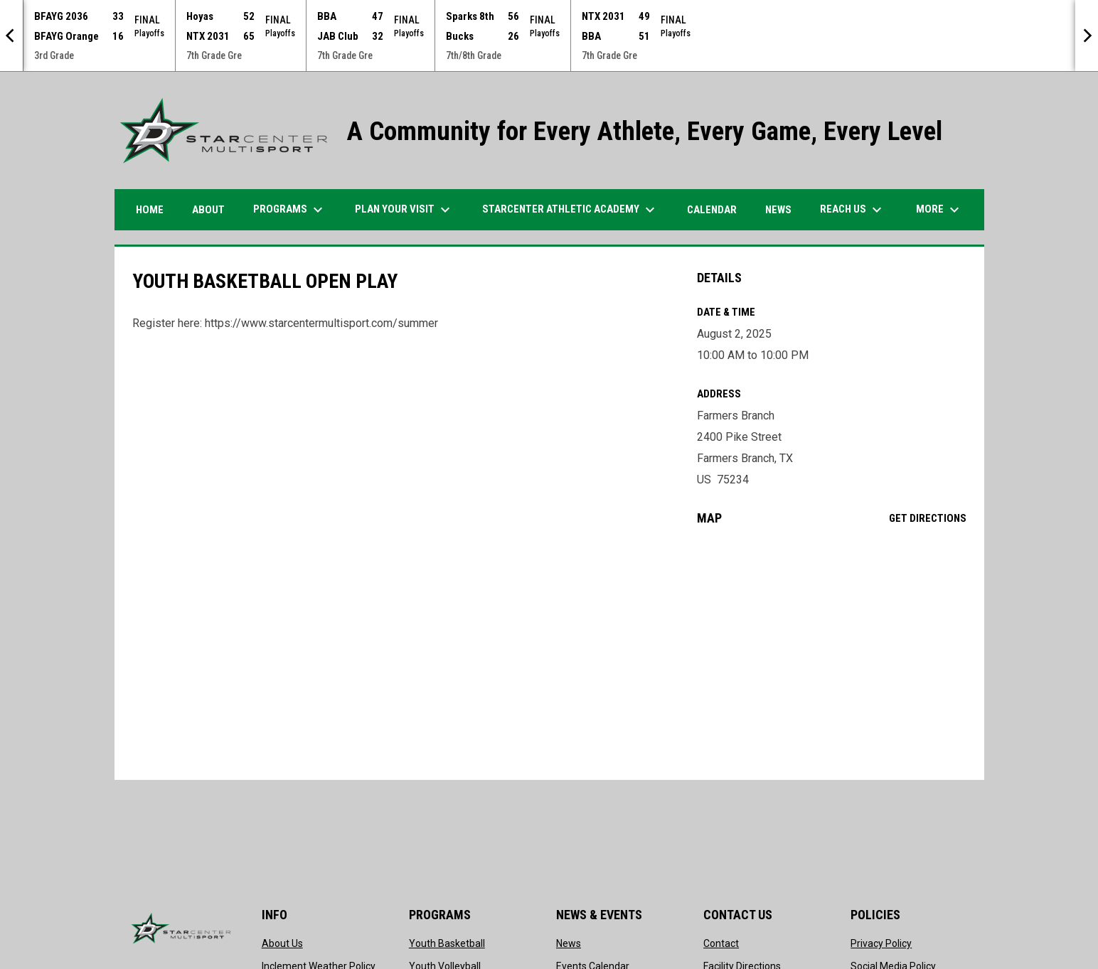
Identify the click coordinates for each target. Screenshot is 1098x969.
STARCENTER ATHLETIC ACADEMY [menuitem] (570, 209)
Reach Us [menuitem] (852, 209)
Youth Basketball (447, 943)
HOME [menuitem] (150, 209)
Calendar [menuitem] (712, 209)
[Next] (1086, 35)
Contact (721, 943)
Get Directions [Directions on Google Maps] (927, 518)
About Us (282, 943)
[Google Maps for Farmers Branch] (831, 652)
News (568, 943)
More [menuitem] (939, 209)
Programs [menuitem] (289, 209)
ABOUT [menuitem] (208, 209)
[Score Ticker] (549, 35)
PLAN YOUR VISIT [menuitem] (404, 209)
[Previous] (11, 35)
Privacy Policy (881, 943)
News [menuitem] (778, 209)
